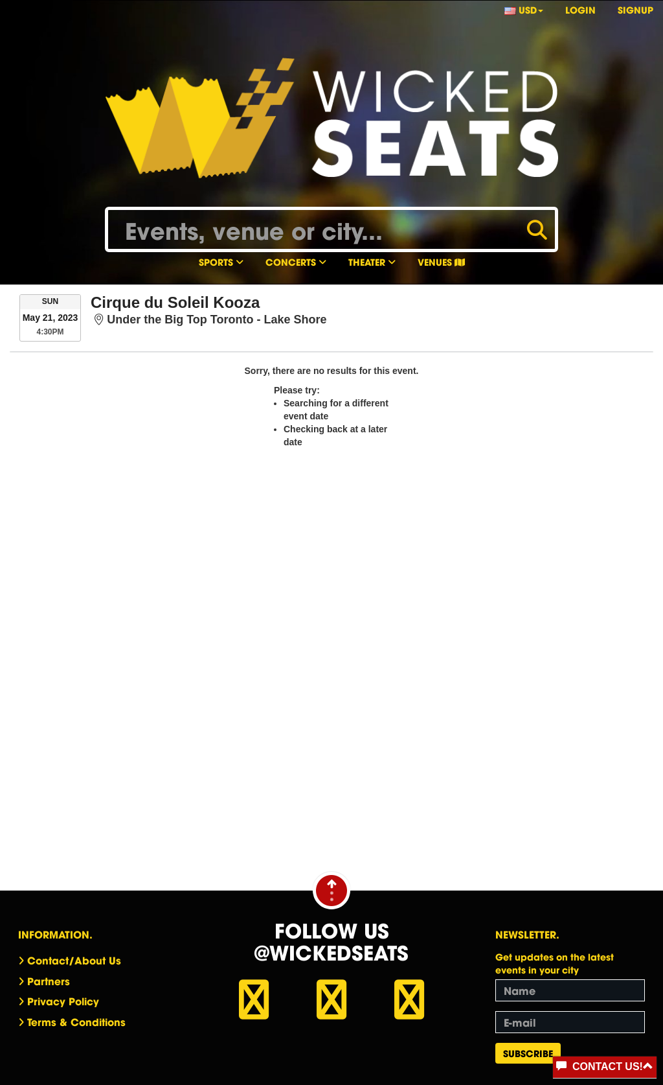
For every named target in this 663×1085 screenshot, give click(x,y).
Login (580, 9)
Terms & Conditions (76, 1021)
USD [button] (523, 9)
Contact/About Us (74, 960)
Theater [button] (372, 261)
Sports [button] (221, 261)
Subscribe (528, 1053)
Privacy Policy (63, 1001)
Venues (441, 261)
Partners (48, 981)
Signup (635, 9)
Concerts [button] (295, 261)
